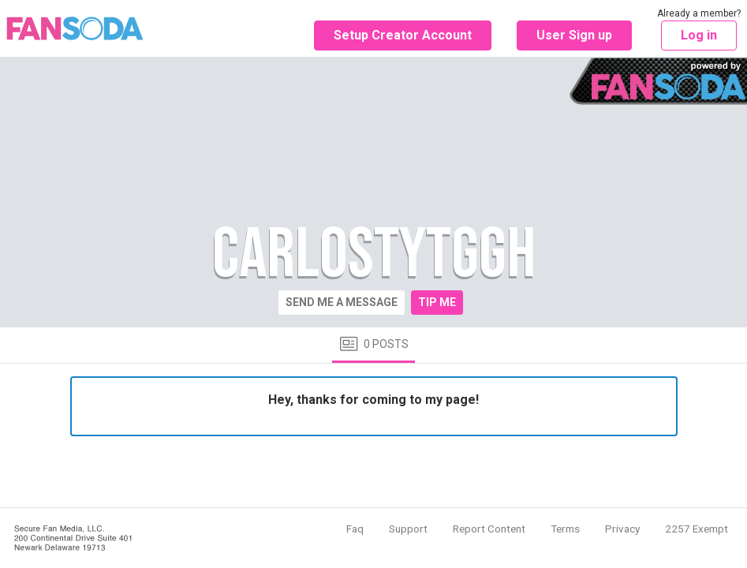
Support (408, 528)
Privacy (622, 528)
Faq (355, 528)
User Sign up (574, 35)
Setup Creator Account (403, 35)
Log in (699, 35)
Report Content (489, 528)
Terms (565, 528)
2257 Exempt (696, 528)
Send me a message (342, 302)
